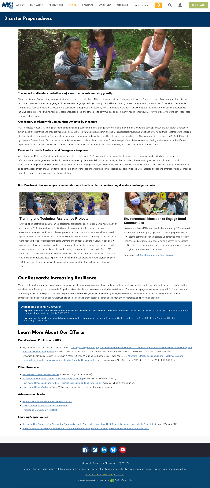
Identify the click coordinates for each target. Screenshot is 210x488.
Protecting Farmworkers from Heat (40, 410)
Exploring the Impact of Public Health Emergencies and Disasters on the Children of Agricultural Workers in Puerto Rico (82, 310)
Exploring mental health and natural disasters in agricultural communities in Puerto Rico (67, 318)
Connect (87, 5)
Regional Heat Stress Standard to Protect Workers (47, 401)
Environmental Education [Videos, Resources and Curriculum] (53, 378)
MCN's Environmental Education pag (156, 255)
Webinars (105, 5)
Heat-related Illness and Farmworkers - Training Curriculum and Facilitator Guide (62, 383)
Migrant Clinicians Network (7, 6)
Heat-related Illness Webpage (37, 387)
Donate (198, 5)
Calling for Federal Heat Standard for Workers (45, 405)
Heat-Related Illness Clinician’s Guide (41, 374)
